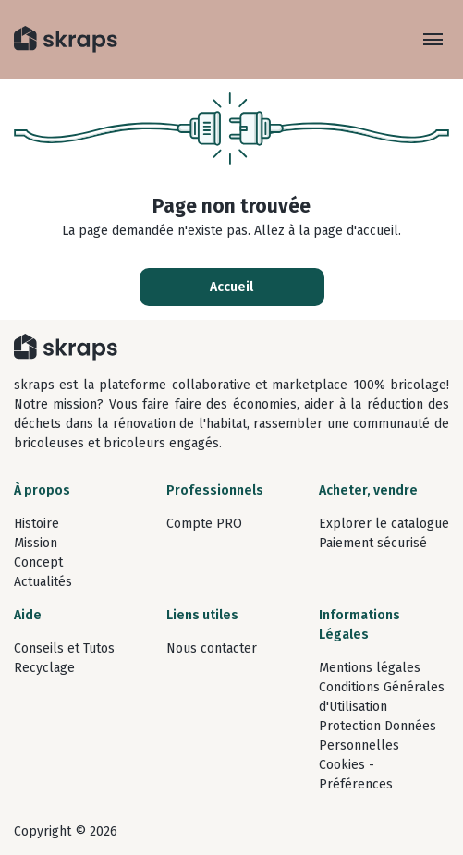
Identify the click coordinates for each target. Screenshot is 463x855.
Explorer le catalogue (384, 523)
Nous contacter (211, 648)
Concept (38, 562)
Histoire (36, 523)
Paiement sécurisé (373, 543)
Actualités (43, 582)
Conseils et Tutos (64, 648)
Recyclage (44, 668)
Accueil (231, 287)
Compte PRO (204, 523)
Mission (35, 543)
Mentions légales (369, 668)
